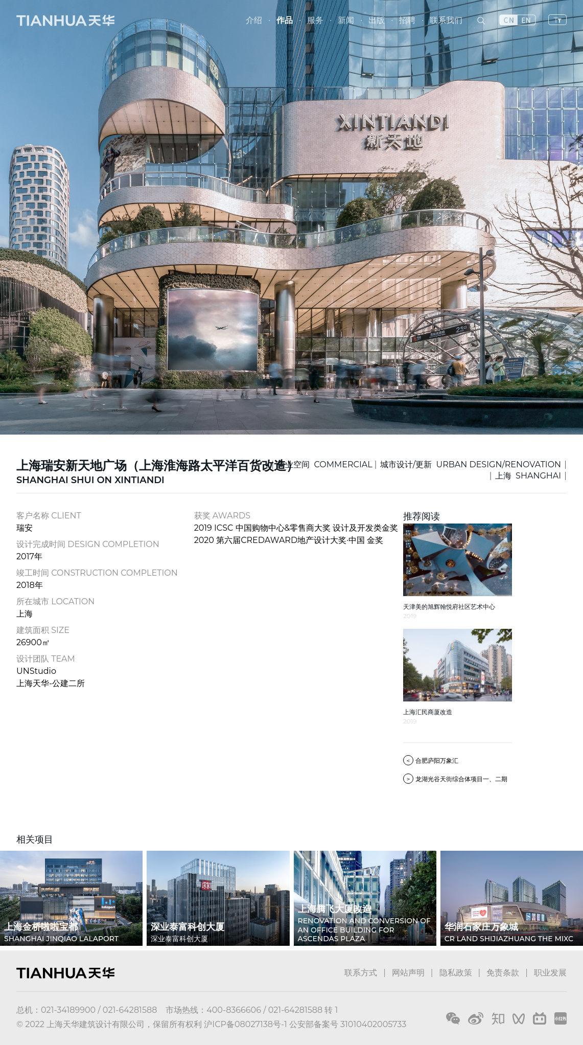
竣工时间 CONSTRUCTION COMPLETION (97, 573)
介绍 (254, 20)
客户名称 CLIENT (48, 515)
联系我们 (446, 20)
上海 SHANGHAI (528, 476)
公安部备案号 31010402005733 (347, 1024)
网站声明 (408, 973)
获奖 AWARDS (222, 515)
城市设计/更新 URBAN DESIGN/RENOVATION (470, 464)
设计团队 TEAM (45, 659)
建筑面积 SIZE (42, 630)
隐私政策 (455, 973)
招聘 (407, 20)
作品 (284, 20)
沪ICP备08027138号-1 (245, 1024)
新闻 (346, 20)
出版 (376, 20)
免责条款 (502, 973)
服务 (315, 20)
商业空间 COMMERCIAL (324, 464)
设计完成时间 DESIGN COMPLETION (87, 544)
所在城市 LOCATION (55, 601)
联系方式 (360, 973)
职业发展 (550, 973)
